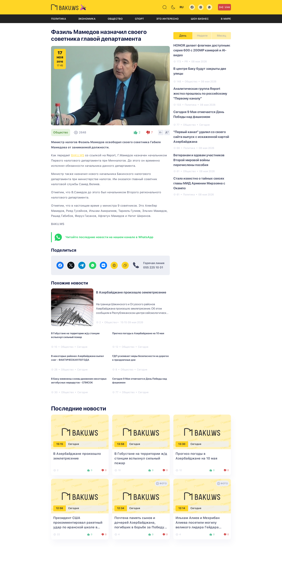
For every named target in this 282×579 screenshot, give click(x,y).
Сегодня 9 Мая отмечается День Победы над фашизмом (139, 380)
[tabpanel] (202, 119)
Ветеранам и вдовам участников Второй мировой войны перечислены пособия (198, 160)
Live (224, 7)
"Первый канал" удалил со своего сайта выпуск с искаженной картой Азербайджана (201, 136)
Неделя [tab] (202, 35)
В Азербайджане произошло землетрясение (131, 292)
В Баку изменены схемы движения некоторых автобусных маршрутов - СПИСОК (79, 380)
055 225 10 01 (153, 267)
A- (160, 132)
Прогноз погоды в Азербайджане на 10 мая (138, 333)
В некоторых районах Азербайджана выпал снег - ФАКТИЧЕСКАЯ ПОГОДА (77, 358)
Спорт (139, 18)
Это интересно (167, 18)
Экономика (86, 18)
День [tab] (183, 35)
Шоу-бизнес (200, 18)
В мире (226, 18)
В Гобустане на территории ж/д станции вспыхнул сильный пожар (75, 335)
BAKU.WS (77, 155)
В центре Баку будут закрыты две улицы (199, 71)
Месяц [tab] (221, 35)
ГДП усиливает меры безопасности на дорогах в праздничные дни (140, 358)
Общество (115, 18)
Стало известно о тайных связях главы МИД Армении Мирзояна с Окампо (199, 183)
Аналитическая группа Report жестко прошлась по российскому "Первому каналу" (200, 93)
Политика (58, 18)
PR (186, 61)
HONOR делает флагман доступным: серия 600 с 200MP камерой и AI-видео (201, 50)
